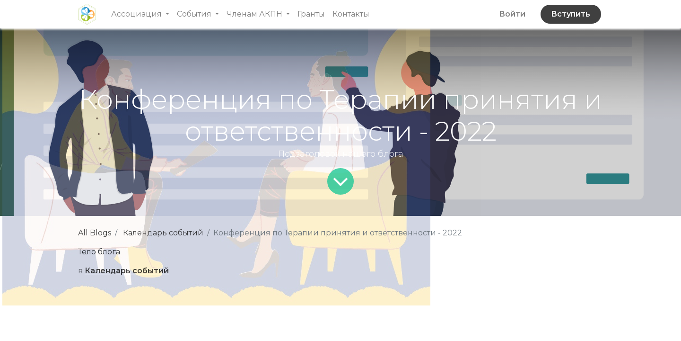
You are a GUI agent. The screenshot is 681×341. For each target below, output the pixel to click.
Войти (512, 13)
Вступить (570, 13)
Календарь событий (163, 232)
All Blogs (94, 232)
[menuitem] (311, 14)
